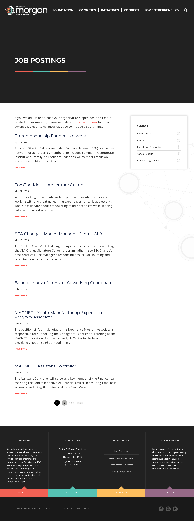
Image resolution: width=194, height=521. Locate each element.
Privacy (77, 509)
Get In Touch (73, 492)
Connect (131, 10)
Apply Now (121, 492)
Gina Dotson (88, 122)
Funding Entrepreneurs (121, 471)
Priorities (87, 10)
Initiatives (110, 10)
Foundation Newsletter (149, 146)
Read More (21, 167)
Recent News (144, 133)
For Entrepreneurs (161, 10)
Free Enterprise (121, 451)
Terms (87, 509)
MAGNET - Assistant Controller (45, 366)
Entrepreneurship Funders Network (50, 135)
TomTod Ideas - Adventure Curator (50, 184)
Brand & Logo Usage (148, 160)
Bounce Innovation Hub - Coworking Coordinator (64, 282)
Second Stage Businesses (121, 464)
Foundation (63, 10)
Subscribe (170, 492)
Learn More (24, 492)
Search (187, 10)
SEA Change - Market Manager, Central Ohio (59, 233)
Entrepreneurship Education (121, 458)
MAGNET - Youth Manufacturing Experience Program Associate (59, 314)
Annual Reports (145, 153)
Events (140, 140)
